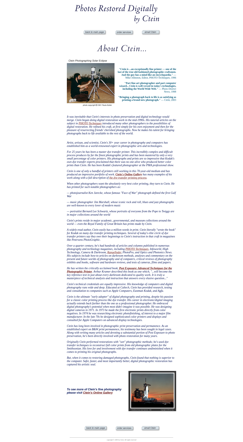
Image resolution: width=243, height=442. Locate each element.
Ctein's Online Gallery (98, 392)
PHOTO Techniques (90, 123)
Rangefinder (114, 252)
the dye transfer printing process (128, 177)
